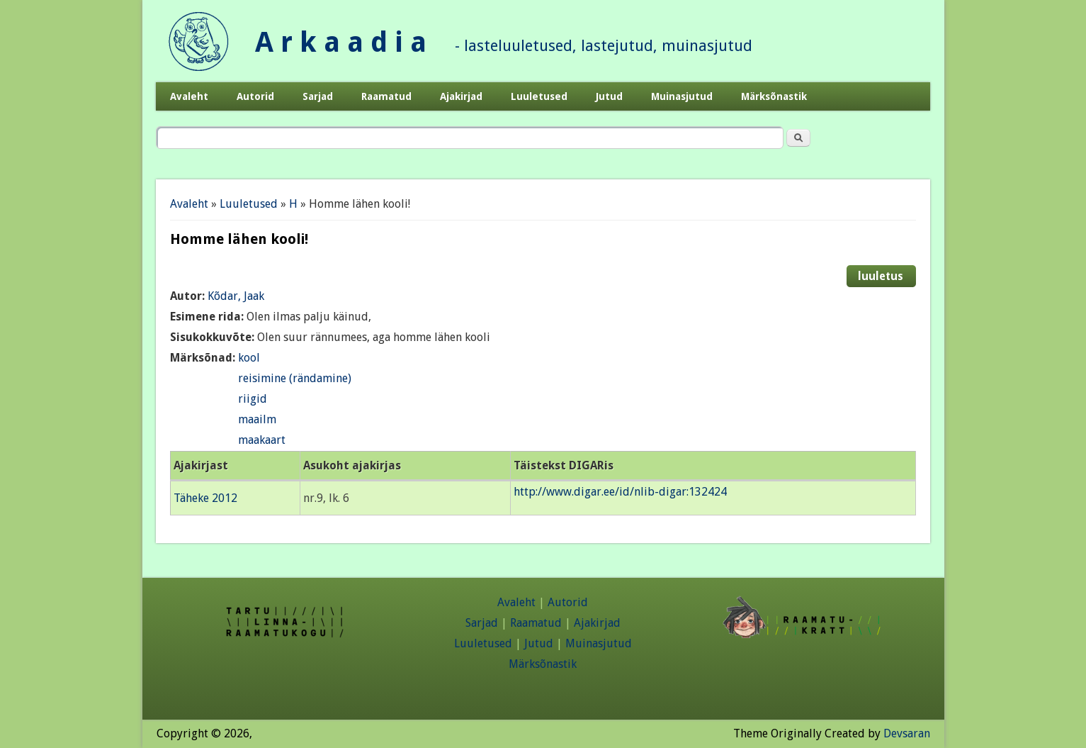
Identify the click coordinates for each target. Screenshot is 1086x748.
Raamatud (386, 96)
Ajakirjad (461, 96)
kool (249, 357)
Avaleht (189, 96)
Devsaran (906, 733)
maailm (257, 419)
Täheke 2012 (205, 498)
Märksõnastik (774, 96)
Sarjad (317, 96)
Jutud (609, 96)
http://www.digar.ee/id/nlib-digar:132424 (620, 491)
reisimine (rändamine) (294, 378)
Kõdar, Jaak (236, 296)
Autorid (255, 96)
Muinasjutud (682, 96)
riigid (252, 399)
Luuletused (539, 96)
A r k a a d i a (340, 42)
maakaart (261, 440)
